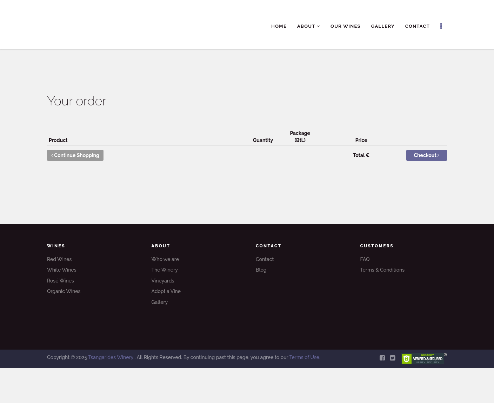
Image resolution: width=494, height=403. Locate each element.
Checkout (427, 155)
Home (279, 26)
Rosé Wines (60, 281)
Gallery (383, 26)
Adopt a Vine (166, 291)
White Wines (61, 270)
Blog (261, 270)
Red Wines (59, 259)
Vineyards (163, 281)
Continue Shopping (75, 155)
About (308, 26)
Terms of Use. (304, 357)
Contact (417, 26)
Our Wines (346, 26)
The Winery (165, 270)
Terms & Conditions (382, 270)
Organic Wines (63, 291)
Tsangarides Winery (111, 357)
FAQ (365, 259)
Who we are (165, 259)
